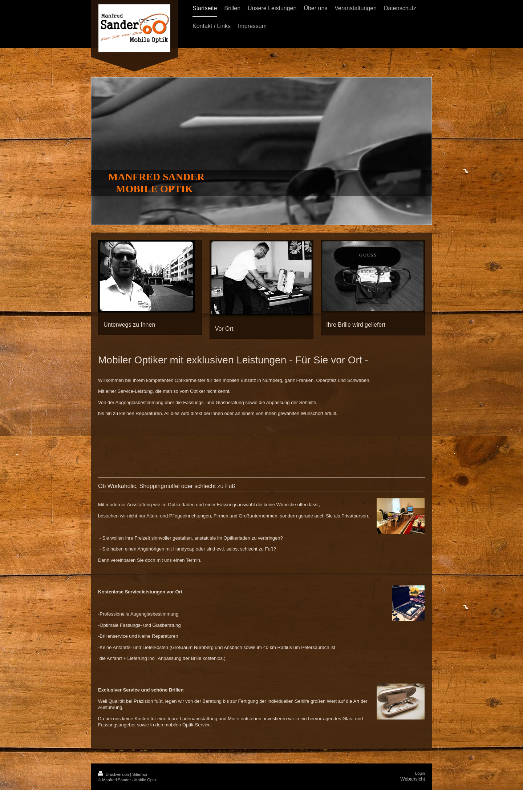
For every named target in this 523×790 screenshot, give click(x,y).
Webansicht (412, 779)
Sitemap (139, 774)
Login (420, 773)
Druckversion (114, 774)
